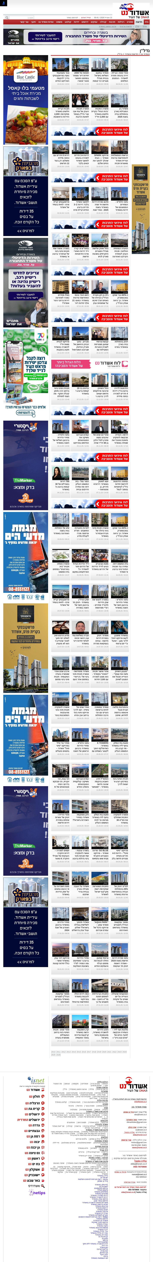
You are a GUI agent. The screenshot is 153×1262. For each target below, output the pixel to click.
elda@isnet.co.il (140, 1135)
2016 (84, 1052)
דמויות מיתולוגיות (84, 1143)
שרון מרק (104, 1251)
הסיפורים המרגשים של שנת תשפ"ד (91, 1133)
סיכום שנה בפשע (77, 1115)
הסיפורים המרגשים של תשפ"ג (78, 1113)
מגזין (106, 1108)
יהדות (86, 1167)
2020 (104, 1052)
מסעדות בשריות (102, 1093)
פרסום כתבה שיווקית (99, 1222)
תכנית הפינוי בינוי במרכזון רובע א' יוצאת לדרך (120, 781)
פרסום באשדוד (102, 1219)
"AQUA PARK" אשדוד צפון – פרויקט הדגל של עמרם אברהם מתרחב (100, 927)
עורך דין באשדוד (101, 1235)
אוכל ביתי (101, 1095)
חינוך (33, 22)
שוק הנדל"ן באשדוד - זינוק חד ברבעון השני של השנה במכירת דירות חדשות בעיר (81, 605)
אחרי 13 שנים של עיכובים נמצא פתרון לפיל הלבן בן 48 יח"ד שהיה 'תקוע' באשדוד (100, 440)
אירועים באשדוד (101, 1206)
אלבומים (104, 1120)
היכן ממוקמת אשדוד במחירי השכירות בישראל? (81, 817)
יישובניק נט (103, 1186)
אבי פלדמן (104, 1253)
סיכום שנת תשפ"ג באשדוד (97, 1111)
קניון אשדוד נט (71, 1172)
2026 (58, 1055)
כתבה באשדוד (102, 1226)
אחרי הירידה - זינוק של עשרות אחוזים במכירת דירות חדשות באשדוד (62, 820)
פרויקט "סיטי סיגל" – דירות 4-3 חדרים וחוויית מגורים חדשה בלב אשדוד (120, 855)
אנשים (67, 1084)
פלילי (145, 26)
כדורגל (71, 1106)
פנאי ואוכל (77, 1167)
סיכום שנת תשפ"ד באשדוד (97, 1130)
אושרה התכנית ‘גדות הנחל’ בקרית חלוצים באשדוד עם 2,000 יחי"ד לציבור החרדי (99, 114)
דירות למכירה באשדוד (99, 1195)
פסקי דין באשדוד (101, 1156)
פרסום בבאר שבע (101, 1201)
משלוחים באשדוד (101, 1192)
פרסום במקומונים (101, 1188)
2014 (74, 1052)
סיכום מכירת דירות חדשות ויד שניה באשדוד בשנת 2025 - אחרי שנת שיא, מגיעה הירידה (100, 207)
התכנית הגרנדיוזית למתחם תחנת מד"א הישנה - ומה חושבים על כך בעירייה (100, 999)
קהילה (103, 22)
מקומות (75, 1084)
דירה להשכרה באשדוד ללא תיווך (95, 1244)
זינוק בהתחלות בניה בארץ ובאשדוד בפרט (121, 344)
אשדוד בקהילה (101, 1124)
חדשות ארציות (126, 26)
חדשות (139, 22)
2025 (53, 1055)
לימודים (94, 1148)
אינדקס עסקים (64, 1167)
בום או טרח (95, 1084)
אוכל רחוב (93, 1098)
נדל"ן (137, 26)
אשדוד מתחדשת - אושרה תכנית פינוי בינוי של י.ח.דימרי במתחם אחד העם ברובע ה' (81, 676)
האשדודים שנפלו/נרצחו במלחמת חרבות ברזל (87, 1135)
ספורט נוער (89, 1106)
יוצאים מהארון (96, 1085)
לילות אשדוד (94, 1122)
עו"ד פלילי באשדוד (100, 1231)
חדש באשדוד (83, 1148)
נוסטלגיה (73, 1110)
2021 (109, 1052)
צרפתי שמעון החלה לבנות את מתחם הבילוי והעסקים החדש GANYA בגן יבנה (100, 963)
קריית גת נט (103, 1237)
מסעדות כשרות (68, 1097)
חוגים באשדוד (75, 1102)
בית (146, 22)
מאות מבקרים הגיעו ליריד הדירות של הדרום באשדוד (100, 566)
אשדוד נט (145, 54)
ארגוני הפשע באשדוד (107, 26)
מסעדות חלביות (87, 1093)
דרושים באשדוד (102, 1208)
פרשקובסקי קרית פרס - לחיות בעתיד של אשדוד (60, 204)
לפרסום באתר (72, 18)
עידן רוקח (104, 1254)
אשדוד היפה (103, 1126)
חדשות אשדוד (131, 54)
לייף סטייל (104, 1150)
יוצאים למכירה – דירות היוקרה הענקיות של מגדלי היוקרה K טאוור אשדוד (61, 855)
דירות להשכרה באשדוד (99, 1197)
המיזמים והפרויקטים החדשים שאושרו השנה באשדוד (87, 1163)
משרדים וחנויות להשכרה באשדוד (95, 1203)
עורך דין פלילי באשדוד (99, 1233)
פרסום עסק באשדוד (100, 1199)
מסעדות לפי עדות (84, 1097)
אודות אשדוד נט (45, 22)
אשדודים (84, 1084)
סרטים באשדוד (99, 1172)
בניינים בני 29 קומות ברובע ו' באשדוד (82, 391)
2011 (58, 1052)
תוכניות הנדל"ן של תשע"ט (71, 1168)
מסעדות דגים (72, 1093)
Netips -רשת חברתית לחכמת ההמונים (93, 1217)
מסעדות (104, 1091)
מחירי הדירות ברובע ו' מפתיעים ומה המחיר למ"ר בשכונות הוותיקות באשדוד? (81, 963)
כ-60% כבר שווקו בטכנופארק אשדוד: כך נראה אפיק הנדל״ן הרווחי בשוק (120, 300)
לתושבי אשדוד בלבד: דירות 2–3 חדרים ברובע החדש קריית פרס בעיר (81, 207)
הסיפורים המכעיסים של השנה (90, 1117)
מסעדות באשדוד (101, 1194)
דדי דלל (105, 1246)
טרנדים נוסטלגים (68, 1143)
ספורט (130, 22)
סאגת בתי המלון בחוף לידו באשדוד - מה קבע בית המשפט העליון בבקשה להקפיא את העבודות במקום (120, 751)
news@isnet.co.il (139, 1148)
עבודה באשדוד (102, 1224)
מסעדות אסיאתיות (88, 1095)
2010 (53, 1052)
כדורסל (79, 1106)
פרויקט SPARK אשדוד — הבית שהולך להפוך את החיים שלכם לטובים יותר (100, 160)
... (68, 210)
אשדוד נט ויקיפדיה (100, 1220)
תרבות (112, 22)
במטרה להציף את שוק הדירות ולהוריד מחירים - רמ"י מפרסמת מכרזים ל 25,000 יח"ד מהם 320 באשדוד (100, 607)
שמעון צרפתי (103, 1242)
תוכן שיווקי (104, 1148)
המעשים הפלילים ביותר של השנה (80, 1170)
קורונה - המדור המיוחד (98, 1157)
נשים (106, 1167)
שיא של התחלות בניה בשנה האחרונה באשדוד (61, 531)
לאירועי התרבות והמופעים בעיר (95, 1102)
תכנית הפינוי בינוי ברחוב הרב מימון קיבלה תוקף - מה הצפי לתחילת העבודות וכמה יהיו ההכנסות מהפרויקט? (61, 396)
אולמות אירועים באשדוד (98, 1228)
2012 (64, 1052)
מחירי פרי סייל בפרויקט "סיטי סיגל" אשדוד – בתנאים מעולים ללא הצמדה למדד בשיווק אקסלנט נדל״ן (61, 751)
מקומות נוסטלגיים (101, 1143)
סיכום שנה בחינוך (93, 1115)
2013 (69, 1052)
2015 (79, 1052)
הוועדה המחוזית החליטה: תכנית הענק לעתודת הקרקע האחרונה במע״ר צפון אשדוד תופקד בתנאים (120, 256)
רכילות (121, 22)
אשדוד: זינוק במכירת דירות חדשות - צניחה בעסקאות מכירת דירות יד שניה (101, 640)
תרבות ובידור (102, 1100)
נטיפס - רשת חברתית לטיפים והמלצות (93, 1179)
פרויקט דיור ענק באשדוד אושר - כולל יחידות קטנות (61, 961)
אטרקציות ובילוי (93, 1152)
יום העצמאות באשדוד (99, 1258)
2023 (119, 1052)
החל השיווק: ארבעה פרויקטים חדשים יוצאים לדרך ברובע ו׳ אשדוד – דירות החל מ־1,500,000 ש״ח (100, 396)
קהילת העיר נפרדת (92, 1128)
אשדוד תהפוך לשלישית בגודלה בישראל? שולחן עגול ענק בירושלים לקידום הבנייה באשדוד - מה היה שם (80, 930)
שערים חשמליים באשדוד (98, 1215)
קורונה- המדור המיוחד (99, 1159)
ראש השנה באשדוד (91, 1168)
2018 (94, 1052)
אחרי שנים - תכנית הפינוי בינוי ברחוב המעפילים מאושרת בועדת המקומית (61, 1035)
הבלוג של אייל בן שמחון (99, 1139)
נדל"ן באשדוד (102, 1176)
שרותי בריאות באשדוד (99, 1204)
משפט (59, 22)
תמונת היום (82, 1122)
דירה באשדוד (103, 1229)
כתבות (105, 1110)
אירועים (105, 1122)
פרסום (105, 1240)
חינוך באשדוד (85, 1172)
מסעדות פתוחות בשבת (69, 1095)
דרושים (85, 22)
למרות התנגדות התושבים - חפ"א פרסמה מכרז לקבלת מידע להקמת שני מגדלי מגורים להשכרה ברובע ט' (81, 536)
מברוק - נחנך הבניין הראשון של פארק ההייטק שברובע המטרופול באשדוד (80, 347)
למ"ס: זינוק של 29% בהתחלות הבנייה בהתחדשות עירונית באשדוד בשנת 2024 (120, 891)
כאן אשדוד (104, 1247)
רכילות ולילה (102, 1082)
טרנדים (81, 1152)
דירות (76, 22)
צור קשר (24, 22)
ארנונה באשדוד (102, 1211)
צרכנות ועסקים (101, 1146)
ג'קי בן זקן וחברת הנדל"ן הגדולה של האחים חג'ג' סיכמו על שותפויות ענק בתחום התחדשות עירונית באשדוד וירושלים (100, 303)
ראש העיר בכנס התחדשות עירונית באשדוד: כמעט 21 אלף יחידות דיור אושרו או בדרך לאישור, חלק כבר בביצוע (80, 303)
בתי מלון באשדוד (101, 1185)
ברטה (105, 1256)
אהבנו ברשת (96, 1167)
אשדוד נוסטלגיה (101, 1141)
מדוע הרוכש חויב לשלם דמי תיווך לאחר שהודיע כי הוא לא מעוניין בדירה (61, 640)
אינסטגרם (71, 1122)
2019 (99, 1052)
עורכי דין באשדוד (85, 1156)
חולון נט (104, 1238)
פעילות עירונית (89, 1126)
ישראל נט (104, 1177)
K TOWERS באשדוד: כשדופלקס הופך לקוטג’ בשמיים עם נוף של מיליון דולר (100, 748)
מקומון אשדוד (102, 1190)
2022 (114, 1052)
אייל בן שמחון (103, 1181)
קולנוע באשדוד (61, 1102)
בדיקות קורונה (102, 1249)
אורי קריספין (126, 1140)
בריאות (78, 1126)
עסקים (94, 22)
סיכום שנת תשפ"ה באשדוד (96, 1161)
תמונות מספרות (86, 1110)
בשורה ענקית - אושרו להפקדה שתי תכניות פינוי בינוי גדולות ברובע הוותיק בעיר (81, 855)
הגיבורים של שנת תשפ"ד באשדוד (95, 1132)
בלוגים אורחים (81, 1139)
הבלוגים (104, 1137)
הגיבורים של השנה (100, 1113)
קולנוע (68, 22)
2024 (125, 1052)
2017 (89, 1052)
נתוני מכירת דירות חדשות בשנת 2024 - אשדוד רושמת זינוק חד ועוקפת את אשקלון (119, 963)
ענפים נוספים (102, 1106)
